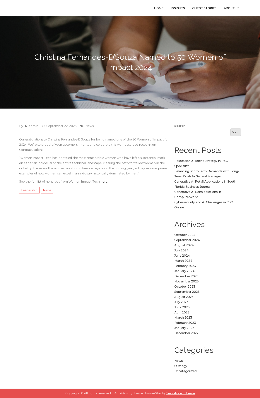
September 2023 (187, 292)
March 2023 (183, 317)
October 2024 (184, 235)
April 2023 (181, 312)
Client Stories (204, 8)
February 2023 (185, 323)
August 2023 (184, 297)
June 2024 (182, 255)
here (103, 181)
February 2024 (185, 266)
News (89, 126)
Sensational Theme (180, 393)
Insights (178, 8)
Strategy (180, 366)
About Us (231, 8)
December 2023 (186, 276)
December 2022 (186, 333)
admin (33, 126)
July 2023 (181, 302)
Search (179, 126)
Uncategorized (185, 371)
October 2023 (184, 286)
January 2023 (184, 328)
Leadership (29, 190)
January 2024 (184, 271)
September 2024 (187, 240)
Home (158, 8)
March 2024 (183, 261)
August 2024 (184, 245)
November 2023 (186, 281)
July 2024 (181, 250)
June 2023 (182, 307)
